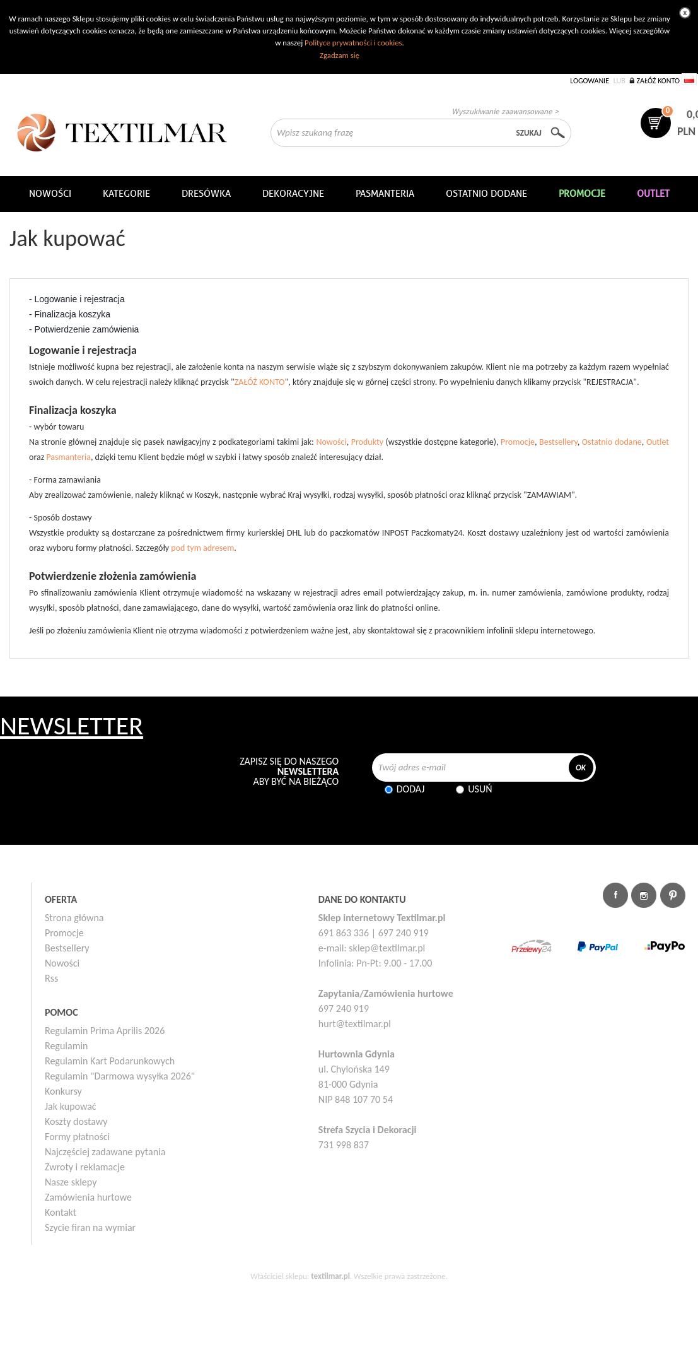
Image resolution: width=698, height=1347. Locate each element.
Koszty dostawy (76, 1121)
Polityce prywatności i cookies (353, 42)
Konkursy (63, 1091)
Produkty (367, 442)
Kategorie (126, 193)
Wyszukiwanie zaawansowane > (505, 111)
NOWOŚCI (50, 193)
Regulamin (66, 1046)
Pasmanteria (385, 193)
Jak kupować (70, 1106)
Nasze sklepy (70, 1182)
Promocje (518, 442)
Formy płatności (77, 1137)
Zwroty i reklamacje (85, 1167)
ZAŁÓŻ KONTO (260, 382)
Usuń (480, 789)
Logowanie (589, 80)
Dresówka (206, 193)
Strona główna (74, 918)
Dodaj (411, 789)
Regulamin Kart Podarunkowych (110, 1061)
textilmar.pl (330, 1276)
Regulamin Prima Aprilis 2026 (105, 1031)
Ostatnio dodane (486, 193)
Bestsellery (558, 442)
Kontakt (60, 1212)
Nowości (331, 442)
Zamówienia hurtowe (88, 1197)
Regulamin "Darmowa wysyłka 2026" (120, 1076)
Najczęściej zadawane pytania (105, 1152)
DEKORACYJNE (293, 193)
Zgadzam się (339, 55)
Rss (51, 978)
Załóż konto (658, 80)
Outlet (657, 442)
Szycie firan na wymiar (90, 1227)
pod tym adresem (202, 548)
